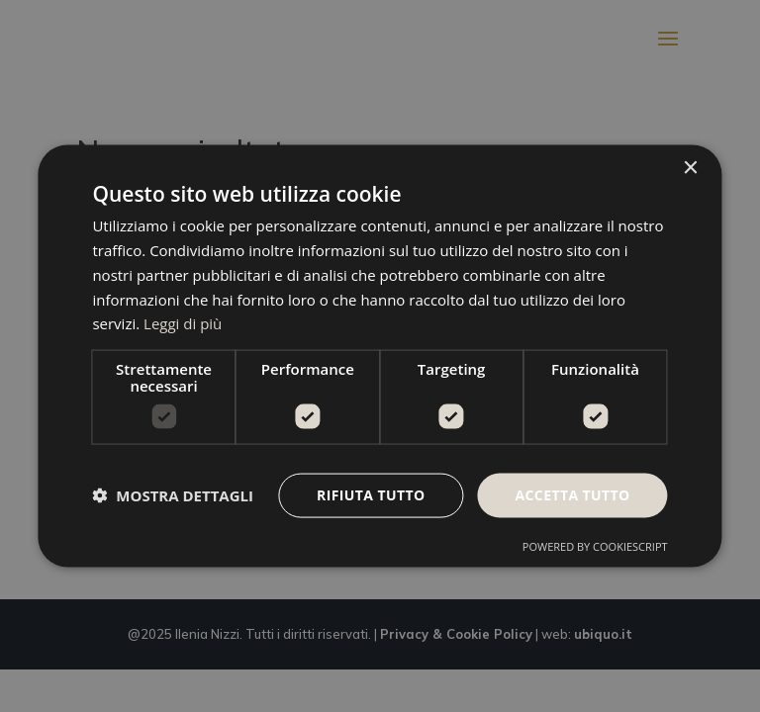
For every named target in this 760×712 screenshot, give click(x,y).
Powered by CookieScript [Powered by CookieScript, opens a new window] (595, 545)
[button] (172, 495)
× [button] (690, 168)
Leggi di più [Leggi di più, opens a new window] (182, 323)
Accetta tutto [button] (572, 495)
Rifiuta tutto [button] (371, 495)
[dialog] (380, 356)
